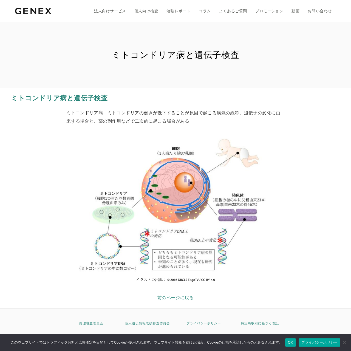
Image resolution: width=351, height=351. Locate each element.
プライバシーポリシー (203, 323)
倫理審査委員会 (91, 323)
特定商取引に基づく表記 (260, 323)
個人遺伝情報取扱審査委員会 (147, 323)
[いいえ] (344, 342)
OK (290, 342)
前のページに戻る (175, 297)
